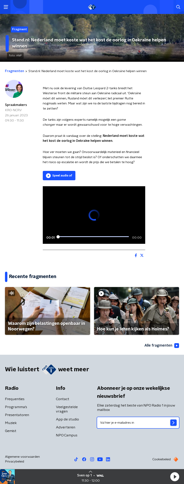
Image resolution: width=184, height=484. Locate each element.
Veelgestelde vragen (67, 409)
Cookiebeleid (161, 459)
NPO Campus (66, 435)
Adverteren (65, 427)
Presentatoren (17, 415)
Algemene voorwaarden (22, 456)
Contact (62, 399)
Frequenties (14, 399)
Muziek (11, 423)
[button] (174, 476)
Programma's (16, 407)
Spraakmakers (16, 105)
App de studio (67, 419)
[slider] (93, 236)
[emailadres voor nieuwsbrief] (138, 422)
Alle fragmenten (161, 345)
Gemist (10, 431)
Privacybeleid (14, 461)
